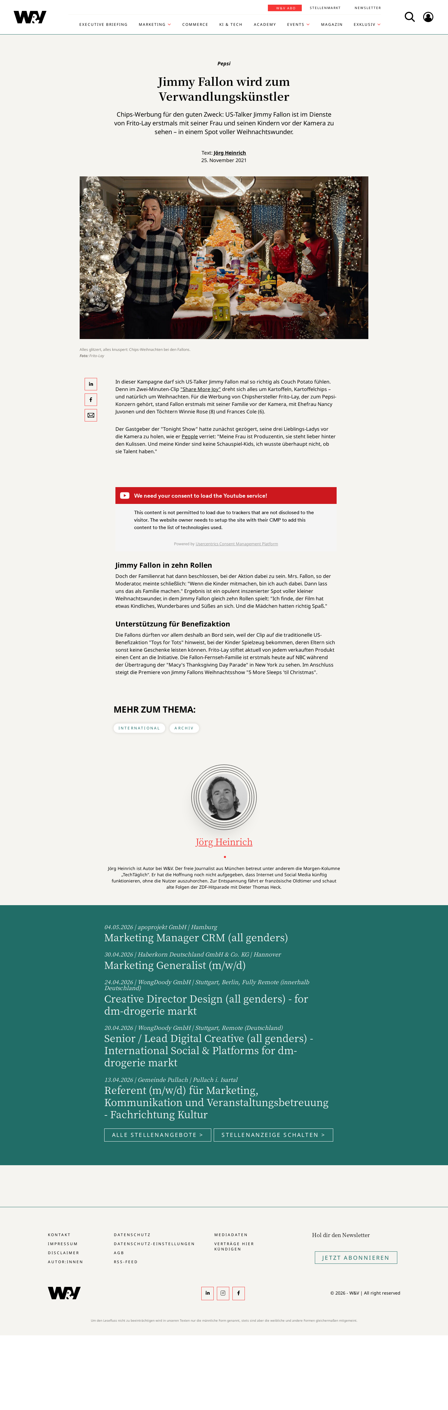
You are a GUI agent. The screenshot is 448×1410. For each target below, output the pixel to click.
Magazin (332, 24)
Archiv (184, 728)
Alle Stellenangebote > (157, 1134)
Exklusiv (365, 24)
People (190, 436)
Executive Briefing (103, 24)
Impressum (63, 1243)
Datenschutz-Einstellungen (154, 1243)
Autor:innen (65, 1261)
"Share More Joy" (200, 389)
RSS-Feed (126, 1261)
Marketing (152, 24)
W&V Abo (286, 8)
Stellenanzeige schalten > (273, 1134)
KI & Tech (231, 24)
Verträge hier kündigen (234, 1246)
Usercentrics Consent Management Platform (237, 544)
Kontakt (59, 1234)
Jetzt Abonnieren (356, 1257)
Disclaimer (63, 1252)
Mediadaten (231, 1234)
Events (296, 24)
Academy (265, 24)
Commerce (195, 24)
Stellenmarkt (325, 8)
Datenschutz (132, 1234)
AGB (119, 1252)
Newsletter (368, 8)
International (140, 728)
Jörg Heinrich (230, 152)
